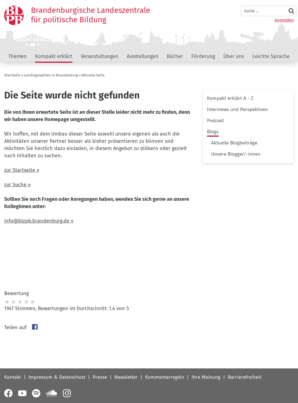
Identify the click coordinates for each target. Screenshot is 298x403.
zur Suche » (17, 185)
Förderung (203, 56)
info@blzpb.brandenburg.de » (39, 221)
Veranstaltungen (99, 56)
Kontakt (12, 377)
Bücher (175, 56)
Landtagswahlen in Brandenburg (51, 75)
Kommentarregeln (164, 377)
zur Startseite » (21, 170)
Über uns (233, 56)
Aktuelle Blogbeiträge (234, 143)
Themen (17, 56)
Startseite (12, 75)
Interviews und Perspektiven (237, 109)
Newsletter (126, 377)
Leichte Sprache (271, 56)
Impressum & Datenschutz (56, 377)
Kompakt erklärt (53, 56)
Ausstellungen (142, 56)
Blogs (213, 132)
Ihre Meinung (206, 377)
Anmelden (284, 20)
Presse (100, 377)
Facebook (35, 327)
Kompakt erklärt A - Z (230, 98)
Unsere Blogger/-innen (235, 154)
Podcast (215, 121)
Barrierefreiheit (244, 377)
